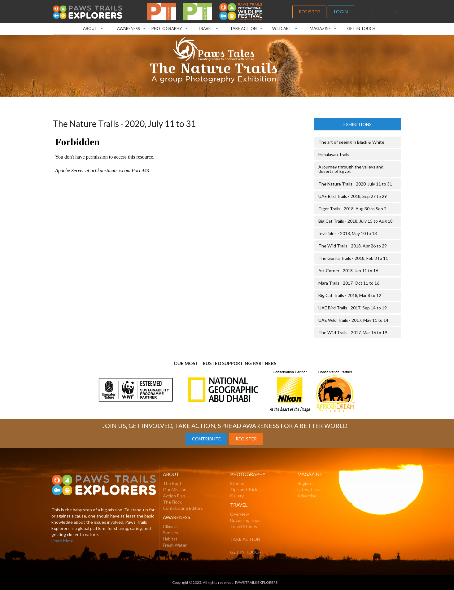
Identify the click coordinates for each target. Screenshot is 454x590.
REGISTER (309, 11)
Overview (239, 514)
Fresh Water (175, 545)
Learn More (62, 540)
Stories (237, 483)
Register (305, 483)
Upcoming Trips (245, 520)
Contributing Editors (183, 508)
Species (170, 532)
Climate (170, 526)
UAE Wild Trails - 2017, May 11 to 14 (353, 320)
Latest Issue (309, 489)
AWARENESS (131, 27)
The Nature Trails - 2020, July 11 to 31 (355, 183)
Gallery (237, 495)
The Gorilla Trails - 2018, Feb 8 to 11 (353, 258)
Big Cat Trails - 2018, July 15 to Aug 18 (355, 221)
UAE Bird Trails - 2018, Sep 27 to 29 (352, 196)
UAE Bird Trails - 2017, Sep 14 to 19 (352, 307)
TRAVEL (208, 27)
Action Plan (174, 495)
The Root (172, 483)
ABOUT (92, 27)
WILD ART (284, 27)
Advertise (306, 495)
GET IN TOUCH (361, 28)
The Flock (172, 502)
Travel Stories (243, 526)
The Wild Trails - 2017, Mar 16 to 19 (352, 332)
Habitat (170, 538)
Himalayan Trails (333, 154)
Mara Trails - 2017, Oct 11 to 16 (348, 283)
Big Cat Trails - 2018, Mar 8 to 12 (349, 295)
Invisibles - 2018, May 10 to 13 (347, 233)
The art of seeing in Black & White (351, 142)
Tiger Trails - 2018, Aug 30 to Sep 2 (352, 208)
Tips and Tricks (245, 489)
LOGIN (341, 11)
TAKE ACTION (246, 27)
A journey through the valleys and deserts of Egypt (350, 169)
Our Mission (174, 489)
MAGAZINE (323, 27)
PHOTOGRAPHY (169, 27)
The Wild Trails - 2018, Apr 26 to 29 (352, 245)
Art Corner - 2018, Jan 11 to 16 (348, 270)
